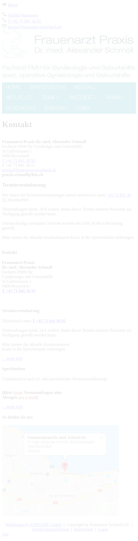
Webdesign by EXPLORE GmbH (33, 524)
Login (103, 529)
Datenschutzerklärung (50, 529)
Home (13, 5)
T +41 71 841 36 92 (24, 21)
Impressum (83, 529)
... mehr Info (12, 358)
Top (5, 534)
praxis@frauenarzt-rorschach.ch (35, 27)
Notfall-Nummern (23, 15)
